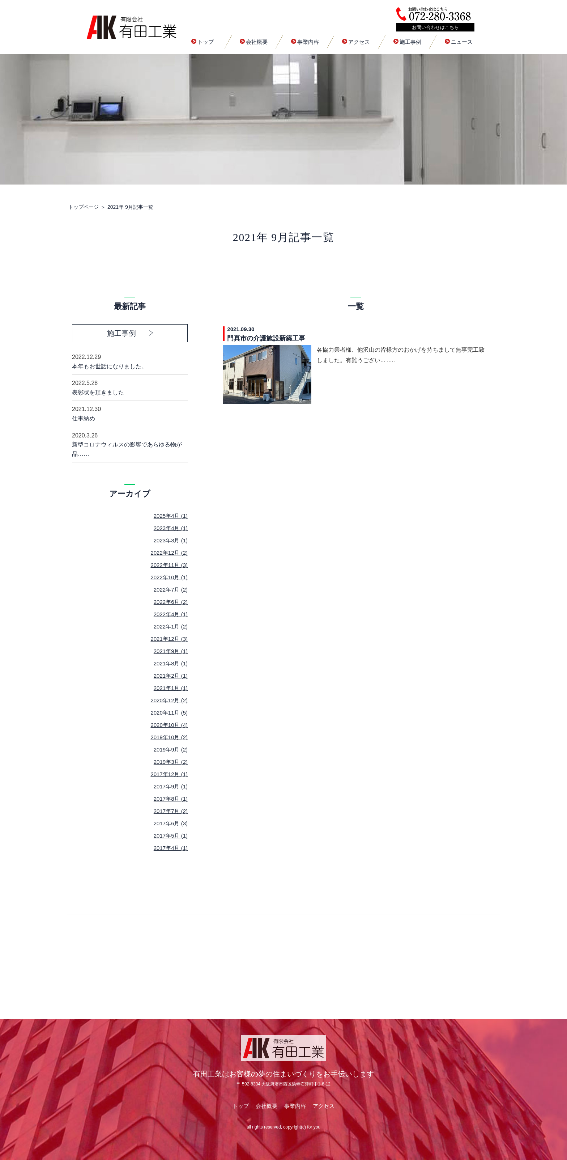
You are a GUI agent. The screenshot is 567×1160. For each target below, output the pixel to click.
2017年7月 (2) (171, 811)
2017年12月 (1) (169, 774)
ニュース (459, 42)
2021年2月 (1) (171, 676)
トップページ (83, 207)
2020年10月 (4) (169, 725)
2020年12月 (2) (169, 700)
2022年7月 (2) (171, 590)
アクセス (356, 42)
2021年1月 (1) (171, 688)
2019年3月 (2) (171, 762)
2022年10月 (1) (169, 577)
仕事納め (130, 413)
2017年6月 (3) (171, 823)
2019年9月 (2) (171, 749)
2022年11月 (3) (169, 565)
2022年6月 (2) (171, 602)
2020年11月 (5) (169, 713)
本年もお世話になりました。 (130, 360)
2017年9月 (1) (171, 786)
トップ (202, 42)
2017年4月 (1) (171, 848)
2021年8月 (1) (171, 663)
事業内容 (305, 42)
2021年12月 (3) (169, 639)
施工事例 (407, 42)
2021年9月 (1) (171, 651)
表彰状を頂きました (130, 386)
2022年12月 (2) (169, 553)
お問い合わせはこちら (435, 27)
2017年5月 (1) (171, 836)
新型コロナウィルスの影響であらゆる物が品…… (130, 444)
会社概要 (254, 42)
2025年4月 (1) (171, 516)
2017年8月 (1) (171, 799)
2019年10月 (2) (169, 737)
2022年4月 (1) (171, 614)
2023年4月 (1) (171, 528)
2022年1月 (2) (171, 626)
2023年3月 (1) (171, 540)
